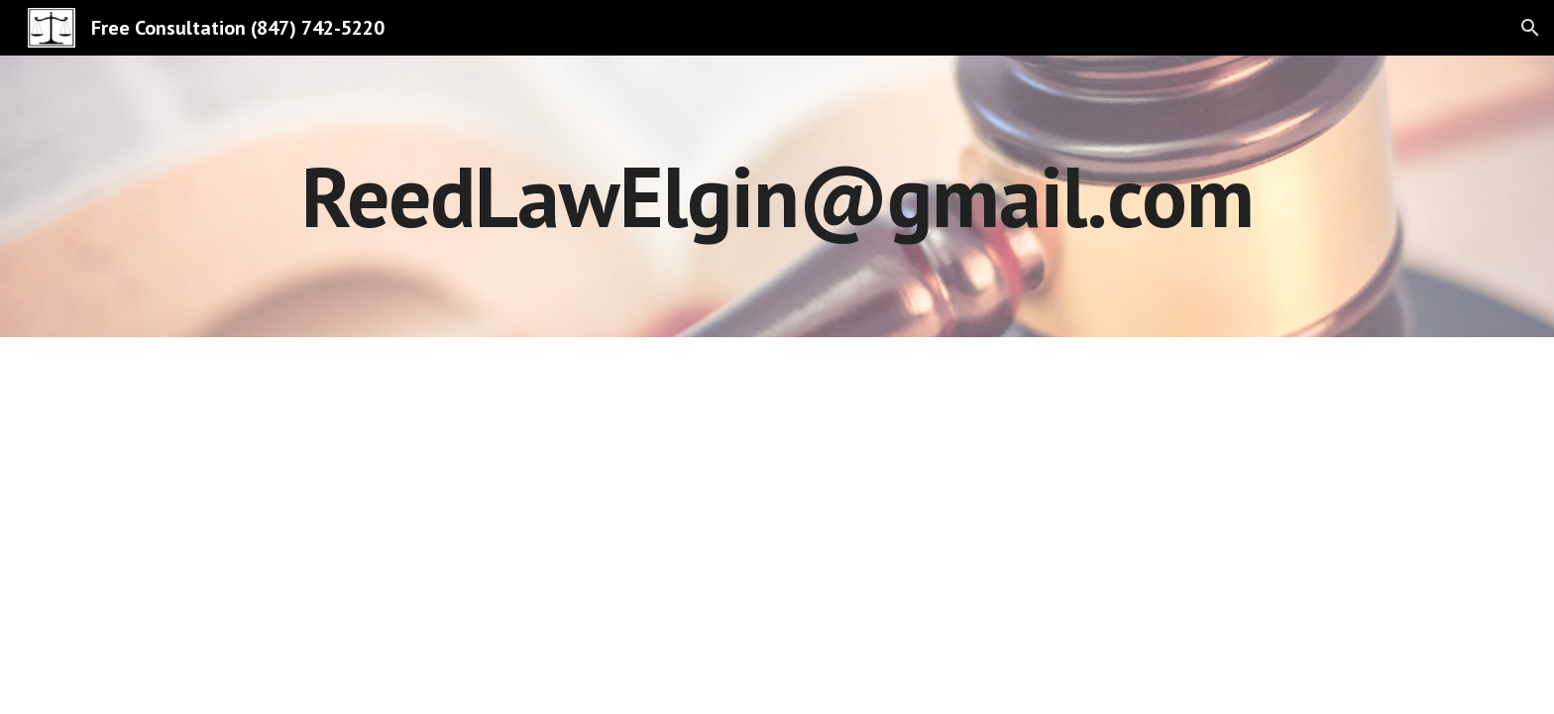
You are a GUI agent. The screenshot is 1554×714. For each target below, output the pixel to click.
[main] (777, 196)
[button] (1530, 28)
